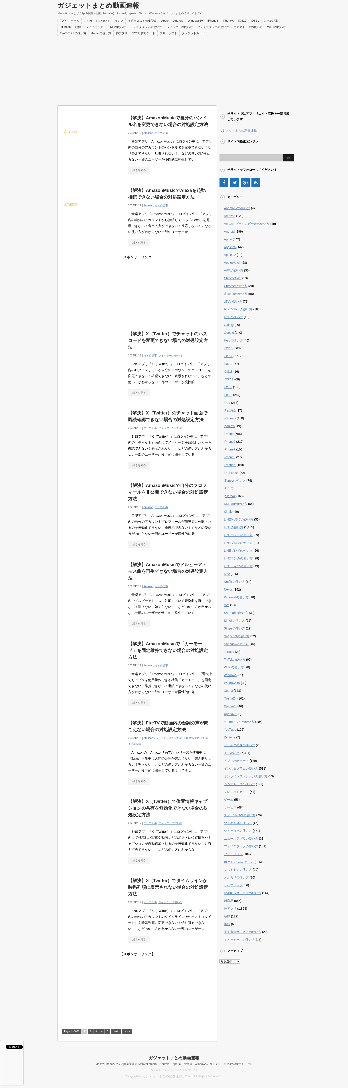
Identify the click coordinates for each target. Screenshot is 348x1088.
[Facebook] (223, 182)
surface (229, 652)
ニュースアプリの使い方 (241, 838)
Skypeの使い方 (234, 628)
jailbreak (65, 26)
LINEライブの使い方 (238, 566)
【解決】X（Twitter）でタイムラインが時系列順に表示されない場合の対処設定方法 (168, 887)
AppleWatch (232, 262)
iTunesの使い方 (101, 33)
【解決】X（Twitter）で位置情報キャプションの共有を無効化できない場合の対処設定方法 (168, 808)
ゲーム (228, 799)
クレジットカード (193, 33)
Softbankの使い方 (236, 644)
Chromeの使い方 (235, 286)
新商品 (228, 901)
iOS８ (228, 387)
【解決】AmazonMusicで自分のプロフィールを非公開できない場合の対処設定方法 (168, 492)
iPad (227, 402)
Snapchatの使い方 (236, 636)
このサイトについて (97, 20)
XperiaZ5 (230, 706)
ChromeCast (232, 278)
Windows (230, 675)
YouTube (230, 729)
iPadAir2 (230, 410)
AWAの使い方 (233, 270)
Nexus (228, 589)
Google (229, 332)
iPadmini (230, 418)
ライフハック (94, 27)
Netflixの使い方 (234, 581)
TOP (63, 20)
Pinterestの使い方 (236, 597)
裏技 (227, 924)
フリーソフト (168, 33)
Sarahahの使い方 (236, 613)
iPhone (229, 434)
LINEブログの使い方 (238, 543)
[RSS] (255, 182)
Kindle (228, 511)
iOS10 (242, 20)
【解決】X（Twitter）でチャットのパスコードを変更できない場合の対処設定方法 (168, 340)
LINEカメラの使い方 (238, 535)
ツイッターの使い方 (180, 27)
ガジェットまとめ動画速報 (98, 5)
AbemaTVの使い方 (237, 208)
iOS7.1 (228, 379)
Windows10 (195, 20)
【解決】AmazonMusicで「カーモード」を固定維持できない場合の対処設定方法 (168, 650)
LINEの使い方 (117, 27)
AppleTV (230, 255)
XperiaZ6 (230, 714)
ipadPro (229, 426)
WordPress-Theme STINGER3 (174, 1070)
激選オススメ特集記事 (142, 20)
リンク (119, 20)
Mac (227, 574)
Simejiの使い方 (234, 620)
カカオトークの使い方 (248, 27)
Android (178, 20)
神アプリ (121, 33)
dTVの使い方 (233, 301)
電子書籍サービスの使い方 (242, 932)
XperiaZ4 (230, 698)
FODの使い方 (233, 317)
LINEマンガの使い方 (238, 558)
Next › (116, 1031)
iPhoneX (228, 20)
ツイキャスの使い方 (238, 823)
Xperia (228, 690)
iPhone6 (229, 441)
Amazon (148, 133)
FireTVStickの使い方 (73, 33)
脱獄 (78, 27)
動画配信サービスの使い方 (242, 893)
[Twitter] (234, 182)
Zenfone (229, 737)
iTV (226, 488)
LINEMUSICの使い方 (238, 519)
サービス (230, 807)
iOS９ (228, 395)
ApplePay (230, 247)
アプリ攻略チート (143, 33)
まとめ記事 (271, 20)
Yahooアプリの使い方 (239, 722)
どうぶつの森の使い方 (239, 745)
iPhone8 (213, 20)
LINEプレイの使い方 (238, 550)
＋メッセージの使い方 (239, 939)
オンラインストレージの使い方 (245, 776)
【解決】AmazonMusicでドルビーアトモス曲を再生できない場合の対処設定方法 (168, 571)
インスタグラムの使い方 (146, 27)
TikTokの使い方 (234, 659)
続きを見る (139, 170)
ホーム (75, 20)
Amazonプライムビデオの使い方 (162, 738)
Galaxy (229, 325)
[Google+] (245, 182)
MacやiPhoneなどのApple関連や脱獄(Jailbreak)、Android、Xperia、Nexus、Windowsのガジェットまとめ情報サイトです (174, 1064)
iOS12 (228, 364)
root (226, 605)
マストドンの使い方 (238, 869)
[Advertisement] (174, 70)
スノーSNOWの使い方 (239, 815)
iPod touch (231, 473)
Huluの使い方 (233, 340)
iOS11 (255, 20)
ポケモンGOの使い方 (239, 862)
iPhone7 (229, 449)
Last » (127, 1031)
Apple (165, 20)
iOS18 (228, 371)
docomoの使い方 (235, 294)
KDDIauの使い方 (235, 504)
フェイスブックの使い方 (213, 27)
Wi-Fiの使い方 (276, 27)
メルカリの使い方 (236, 877)
